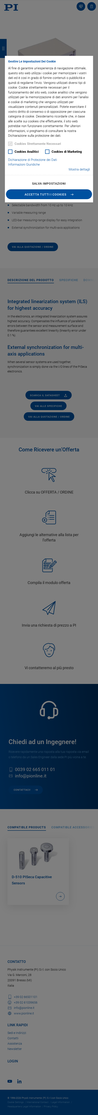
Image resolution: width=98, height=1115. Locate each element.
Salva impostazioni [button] (49, 183)
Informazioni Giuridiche (24, 164)
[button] (49, 194)
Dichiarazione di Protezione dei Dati (32, 160)
